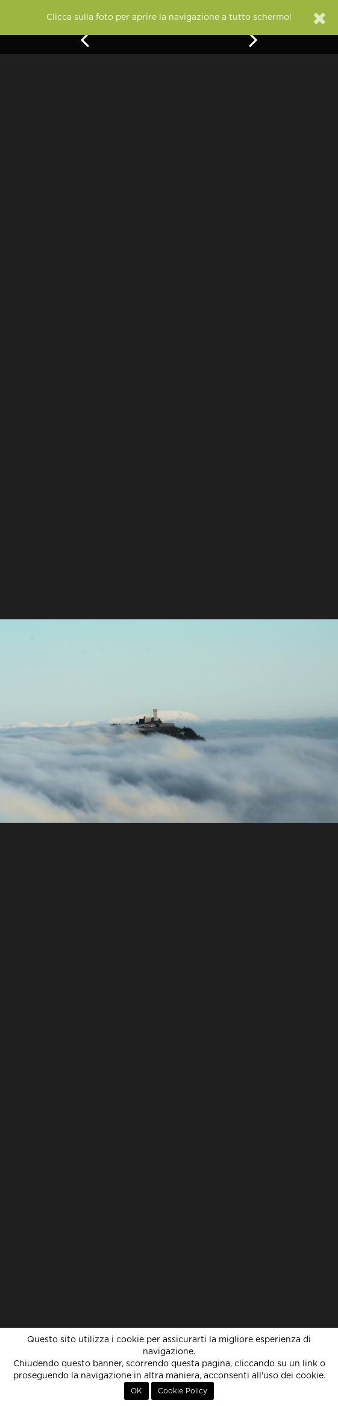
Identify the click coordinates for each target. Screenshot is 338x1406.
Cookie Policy (182, 1391)
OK (136, 1391)
